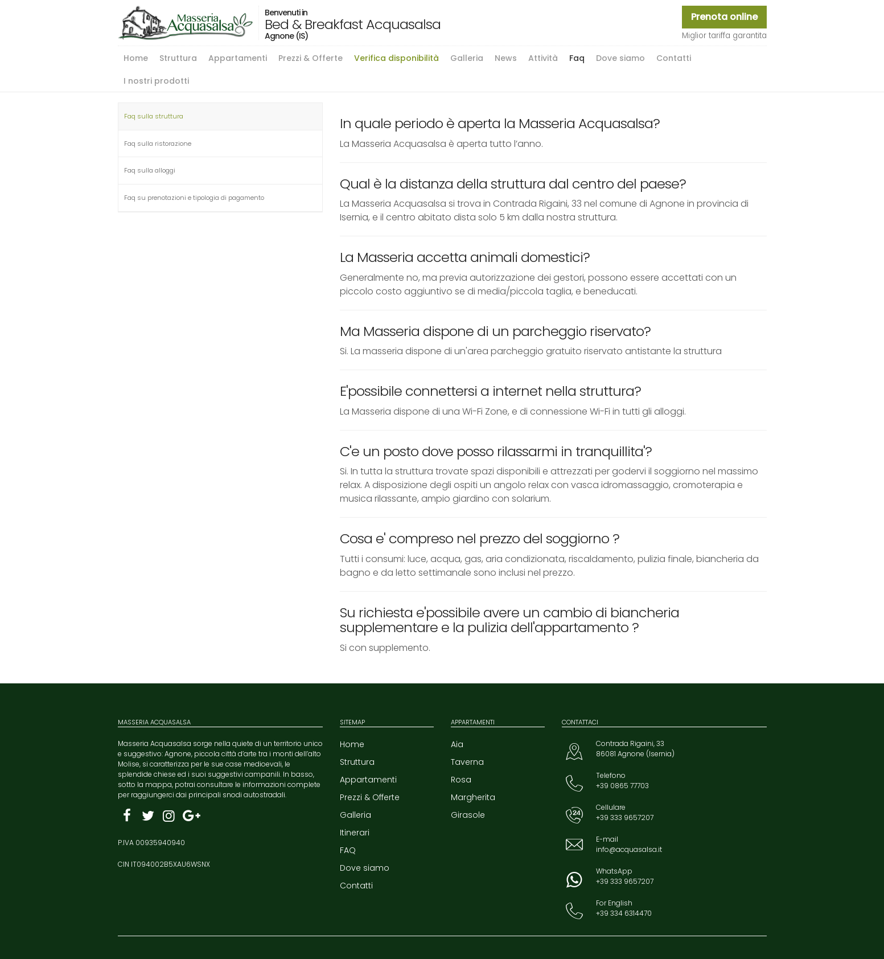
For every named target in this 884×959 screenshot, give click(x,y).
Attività (543, 58)
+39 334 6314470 (624, 913)
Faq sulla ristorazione (157, 143)
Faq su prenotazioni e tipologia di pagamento (194, 197)
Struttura (178, 58)
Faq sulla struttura (153, 116)
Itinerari (354, 832)
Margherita (473, 797)
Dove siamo (620, 58)
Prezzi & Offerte (310, 58)
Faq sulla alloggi (149, 170)
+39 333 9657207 (624, 817)
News (506, 58)
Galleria (466, 58)
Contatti (673, 58)
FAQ (348, 850)
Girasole (468, 815)
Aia (457, 744)
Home (136, 58)
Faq (577, 58)
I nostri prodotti (156, 81)
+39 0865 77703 (622, 785)
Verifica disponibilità (396, 58)
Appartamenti (237, 58)
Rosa (461, 779)
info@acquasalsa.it (629, 849)
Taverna (467, 762)
